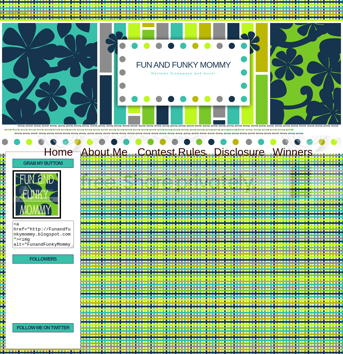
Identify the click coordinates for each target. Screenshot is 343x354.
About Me (106, 152)
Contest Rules (171, 152)
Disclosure (239, 152)
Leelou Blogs (15, 12)
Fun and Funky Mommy (183, 64)
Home (58, 152)
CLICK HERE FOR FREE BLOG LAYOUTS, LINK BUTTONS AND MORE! (70, 18)
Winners (293, 152)
